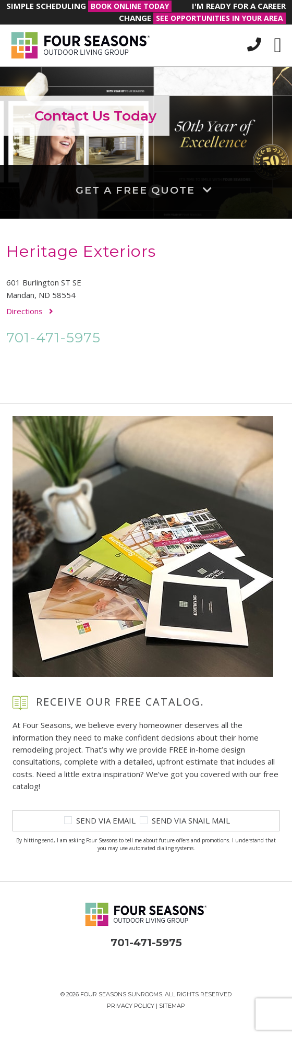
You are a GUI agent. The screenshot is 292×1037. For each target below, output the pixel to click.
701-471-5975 (53, 337)
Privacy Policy (130, 1005)
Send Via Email (106, 820)
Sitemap (172, 1005)
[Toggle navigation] (278, 45)
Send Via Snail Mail (191, 820)
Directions (29, 311)
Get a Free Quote (146, 190)
